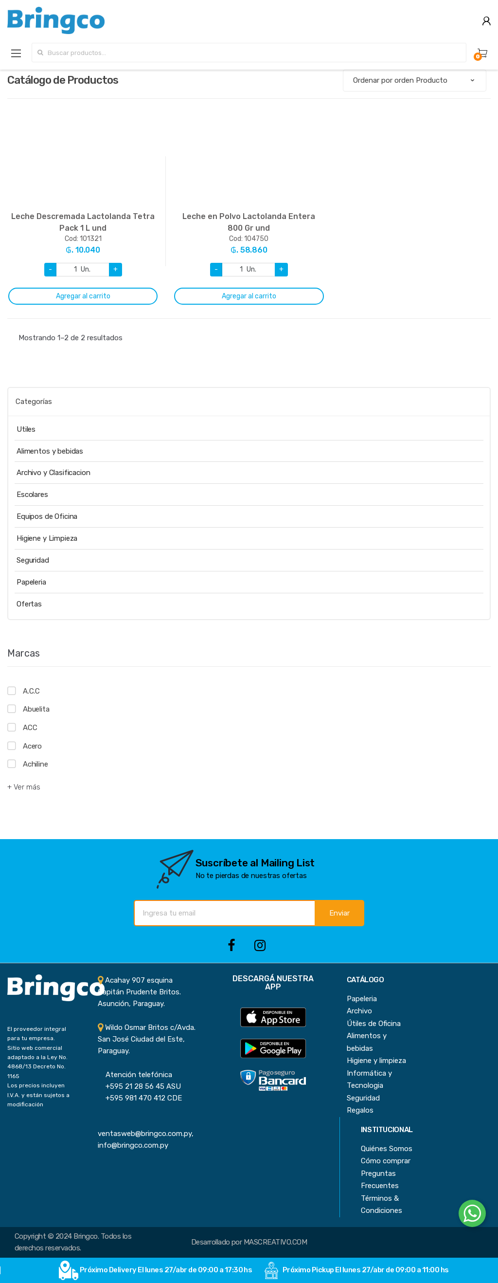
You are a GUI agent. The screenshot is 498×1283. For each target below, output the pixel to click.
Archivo (359, 1011)
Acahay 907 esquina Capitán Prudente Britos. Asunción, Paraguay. (139, 992)
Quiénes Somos (386, 1148)
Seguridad (33, 560)
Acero (32, 746)
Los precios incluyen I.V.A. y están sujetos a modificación (38, 1095)
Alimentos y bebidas (50, 451)
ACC (30, 727)
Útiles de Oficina (374, 1023)
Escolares (32, 494)
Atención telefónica (135, 1074)
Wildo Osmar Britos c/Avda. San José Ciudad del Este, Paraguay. (147, 1039)
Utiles (26, 429)
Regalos (360, 1110)
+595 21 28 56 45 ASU (139, 1086)
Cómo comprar (385, 1160)
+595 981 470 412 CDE (140, 1098)
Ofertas (29, 604)
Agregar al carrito (83, 296)
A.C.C (31, 691)
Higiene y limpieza (376, 1060)
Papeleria (31, 582)
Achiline (35, 764)
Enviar (339, 913)
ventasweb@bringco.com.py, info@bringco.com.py (146, 1134)
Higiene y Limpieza (47, 538)
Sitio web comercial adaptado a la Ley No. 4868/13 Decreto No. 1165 (37, 1062)
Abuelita (36, 709)
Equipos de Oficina (47, 516)
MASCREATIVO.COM (275, 1242)
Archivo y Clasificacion (53, 472)
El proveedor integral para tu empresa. (36, 1034)
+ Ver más (23, 787)
